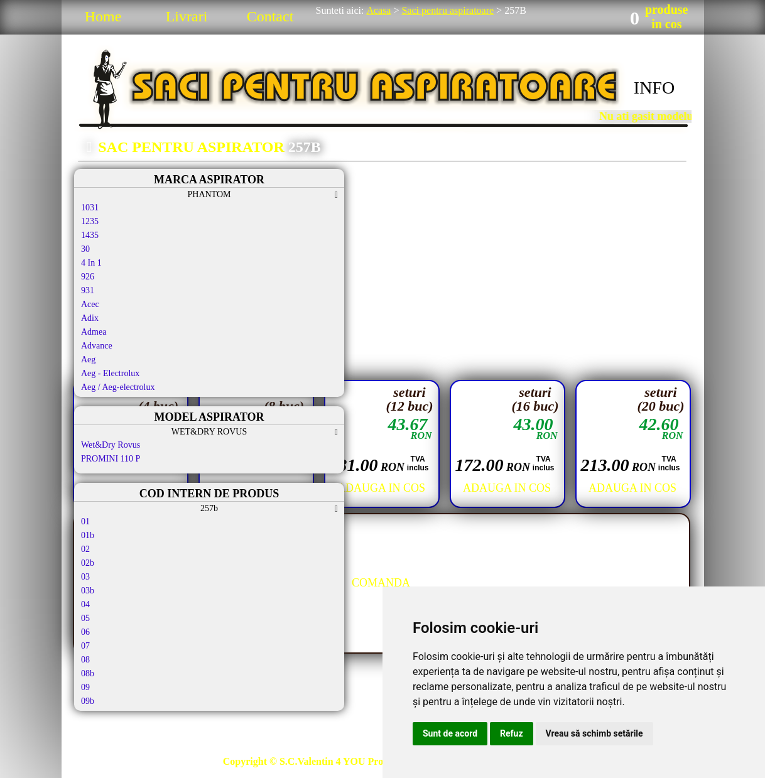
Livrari (187, 16)
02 (85, 549)
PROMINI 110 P (110, 458)
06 (85, 632)
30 (85, 249)
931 (87, 290)
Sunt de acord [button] (450, 733)
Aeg (88, 359)
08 (85, 659)
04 (85, 604)
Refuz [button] (511, 733)
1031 (90, 207)
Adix (90, 318)
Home (103, 16)
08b (87, 673)
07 (85, 646)
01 (85, 521)
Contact (270, 16)
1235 (90, 221)
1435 (90, 235)
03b (87, 590)
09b (87, 701)
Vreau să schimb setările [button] (594, 733)
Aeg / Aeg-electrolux (118, 387)
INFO (654, 87)
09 (85, 687)
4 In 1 (91, 262)
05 (85, 618)
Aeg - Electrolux (110, 373)
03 (85, 576)
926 (87, 276)
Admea (93, 332)
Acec (90, 304)
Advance (96, 345)
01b (87, 535)
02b (87, 563)
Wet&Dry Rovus (110, 445)
